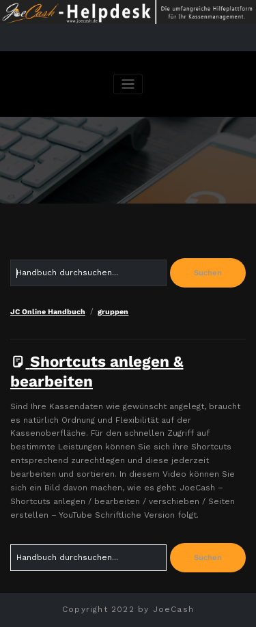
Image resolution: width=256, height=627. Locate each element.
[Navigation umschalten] (128, 84)
